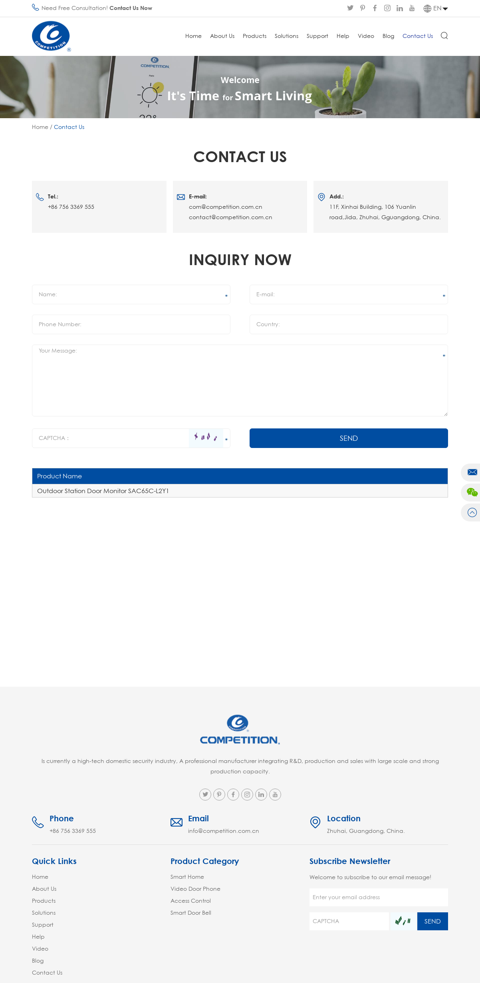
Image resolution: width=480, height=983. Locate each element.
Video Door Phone (195, 888)
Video (366, 36)
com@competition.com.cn (225, 206)
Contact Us (418, 36)
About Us (222, 36)
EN (432, 8)
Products (254, 36)
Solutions (286, 36)
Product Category (205, 861)
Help (343, 36)
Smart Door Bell (191, 912)
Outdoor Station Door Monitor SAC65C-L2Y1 (103, 491)
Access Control (191, 900)
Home (193, 36)
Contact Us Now (130, 7)
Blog (388, 36)
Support (317, 36)
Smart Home (187, 876)
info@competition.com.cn (223, 830)
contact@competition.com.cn (230, 217)
